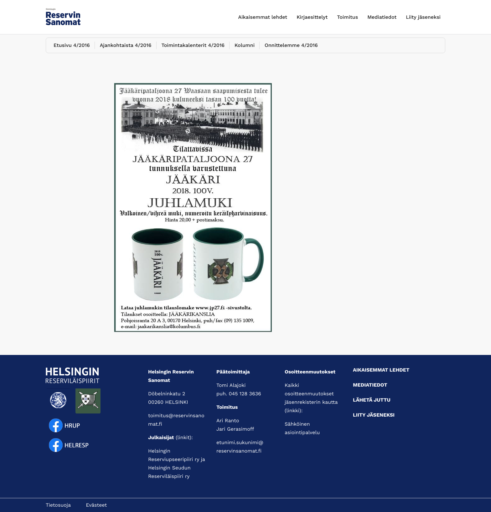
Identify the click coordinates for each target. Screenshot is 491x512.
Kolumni (245, 49)
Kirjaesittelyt (312, 17)
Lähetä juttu (371, 400)
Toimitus (347, 17)
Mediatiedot (381, 17)
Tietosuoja (58, 505)
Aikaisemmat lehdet (262, 17)
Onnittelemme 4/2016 (291, 49)
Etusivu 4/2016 (72, 49)
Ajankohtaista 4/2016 (126, 49)
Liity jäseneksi (423, 17)
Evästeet (96, 505)
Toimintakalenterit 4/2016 (193, 49)
